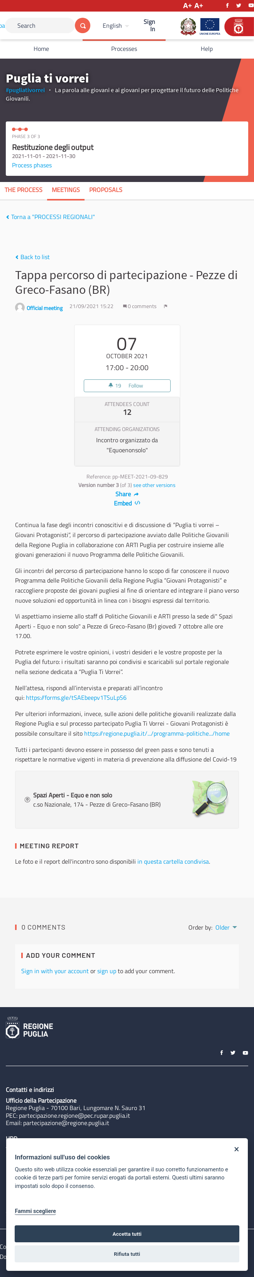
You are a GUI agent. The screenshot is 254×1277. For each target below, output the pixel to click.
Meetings (66, 189)
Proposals (105, 189)
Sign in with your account (55, 970)
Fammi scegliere (35, 1211)
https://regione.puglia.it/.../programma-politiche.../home (157, 733)
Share (127, 494)
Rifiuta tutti (127, 1254)
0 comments (140, 306)
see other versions (154, 485)
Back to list (32, 256)
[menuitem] (117, 25)
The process (23, 189)
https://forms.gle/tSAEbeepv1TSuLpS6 (76, 697)
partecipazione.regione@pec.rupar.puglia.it (74, 1115)
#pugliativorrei (25, 90)
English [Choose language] (112, 25)
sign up (106, 970)
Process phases (32, 165)
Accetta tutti (126, 1234)
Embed (127, 503)
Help (207, 48)
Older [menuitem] (222, 927)
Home (41, 48)
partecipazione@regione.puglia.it (66, 1122)
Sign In (149, 25)
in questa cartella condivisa (173, 861)
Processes (124, 48)
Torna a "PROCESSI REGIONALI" (50, 216)
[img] (7, 217)
